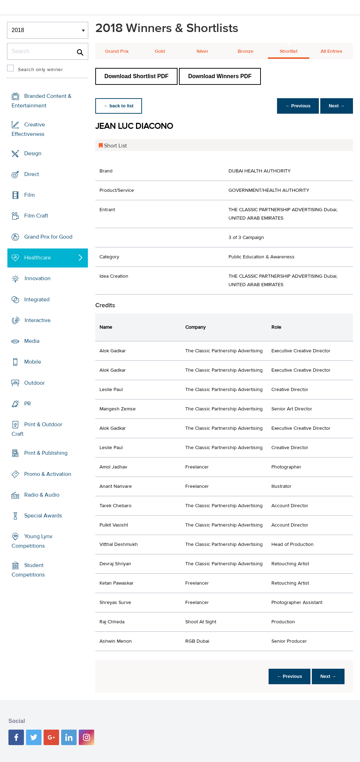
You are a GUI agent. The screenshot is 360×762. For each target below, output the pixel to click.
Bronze (245, 51)
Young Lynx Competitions (32, 541)
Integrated (37, 299)
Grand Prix (117, 51)
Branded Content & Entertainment (41, 101)
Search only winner (40, 70)
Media (31, 341)
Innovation (38, 278)
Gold (160, 51)
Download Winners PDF (219, 76)
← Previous (298, 105)
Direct (31, 174)
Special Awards (43, 515)
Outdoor (34, 382)
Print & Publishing (46, 452)
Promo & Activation (47, 474)
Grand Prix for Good (48, 236)
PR (27, 403)
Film (29, 195)
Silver (202, 51)
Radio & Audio (41, 494)
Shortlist (288, 51)
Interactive (38, 320)
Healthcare (37, 257)
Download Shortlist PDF (136, 76)
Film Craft (36, 215)
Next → (337, 105)
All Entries (331, 51)
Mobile (32, 361)
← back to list (119, 105)
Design (32, 153)
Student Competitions (28, 570)
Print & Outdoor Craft (37, 429)
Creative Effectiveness (28, 129)
